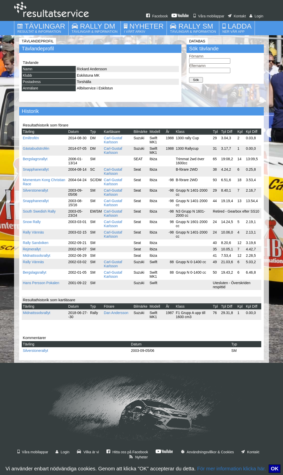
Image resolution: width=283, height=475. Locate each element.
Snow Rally (32, 222)
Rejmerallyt (32, 249)
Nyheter (138, 457)
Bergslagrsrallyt (35, 159)
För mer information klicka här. (231, 468)
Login (256, 16)
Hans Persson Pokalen (41, 283)
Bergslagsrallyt (34, 272)
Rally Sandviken (35, 243)
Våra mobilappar (208, 16)
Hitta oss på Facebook (127, 452)
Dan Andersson (116, 313)
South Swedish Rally (39, 211)
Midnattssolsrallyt (36, 255)
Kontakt (237, 16)
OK (274, 468)
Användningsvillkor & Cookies (207, 452)
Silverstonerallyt (35, 190)
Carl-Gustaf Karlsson (113, 140)
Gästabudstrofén (36, 148)
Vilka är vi (88, 452)
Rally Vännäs (33, 232)
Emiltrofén (31, 138)
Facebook (157, 16)
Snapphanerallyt (36, 169)
